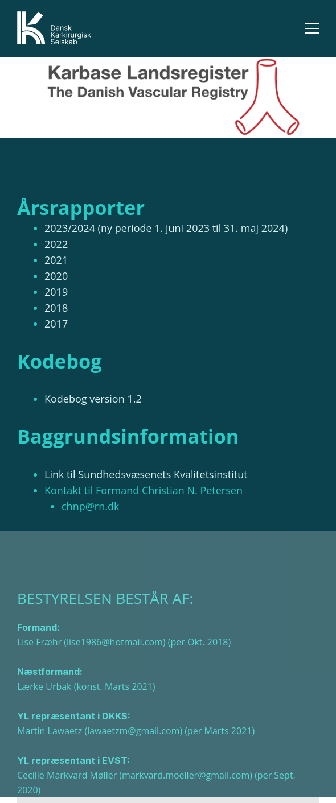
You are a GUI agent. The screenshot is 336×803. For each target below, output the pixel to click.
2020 (56, 276)
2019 (56, 292)
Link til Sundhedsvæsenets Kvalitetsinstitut (146, 474)
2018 (56, 307)
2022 (56, 244)
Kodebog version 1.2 (93, 398)
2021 (56, 260)
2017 (56, 323)
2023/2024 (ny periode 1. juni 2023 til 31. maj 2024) (166, 228)
